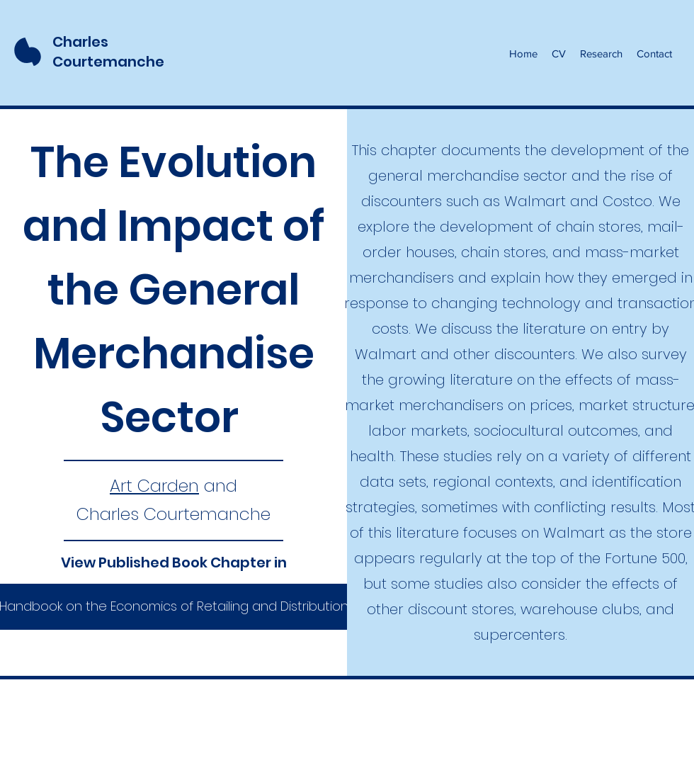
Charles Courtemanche (108, 52)
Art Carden (154, 485)
